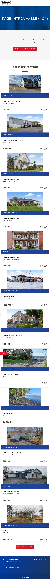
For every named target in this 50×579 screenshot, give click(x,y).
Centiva (28, 577)
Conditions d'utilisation (25, 575)
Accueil (17, 48)
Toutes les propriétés (25, 547)
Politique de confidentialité (13, 575)
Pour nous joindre (29, 48)
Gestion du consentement (38, 575)
